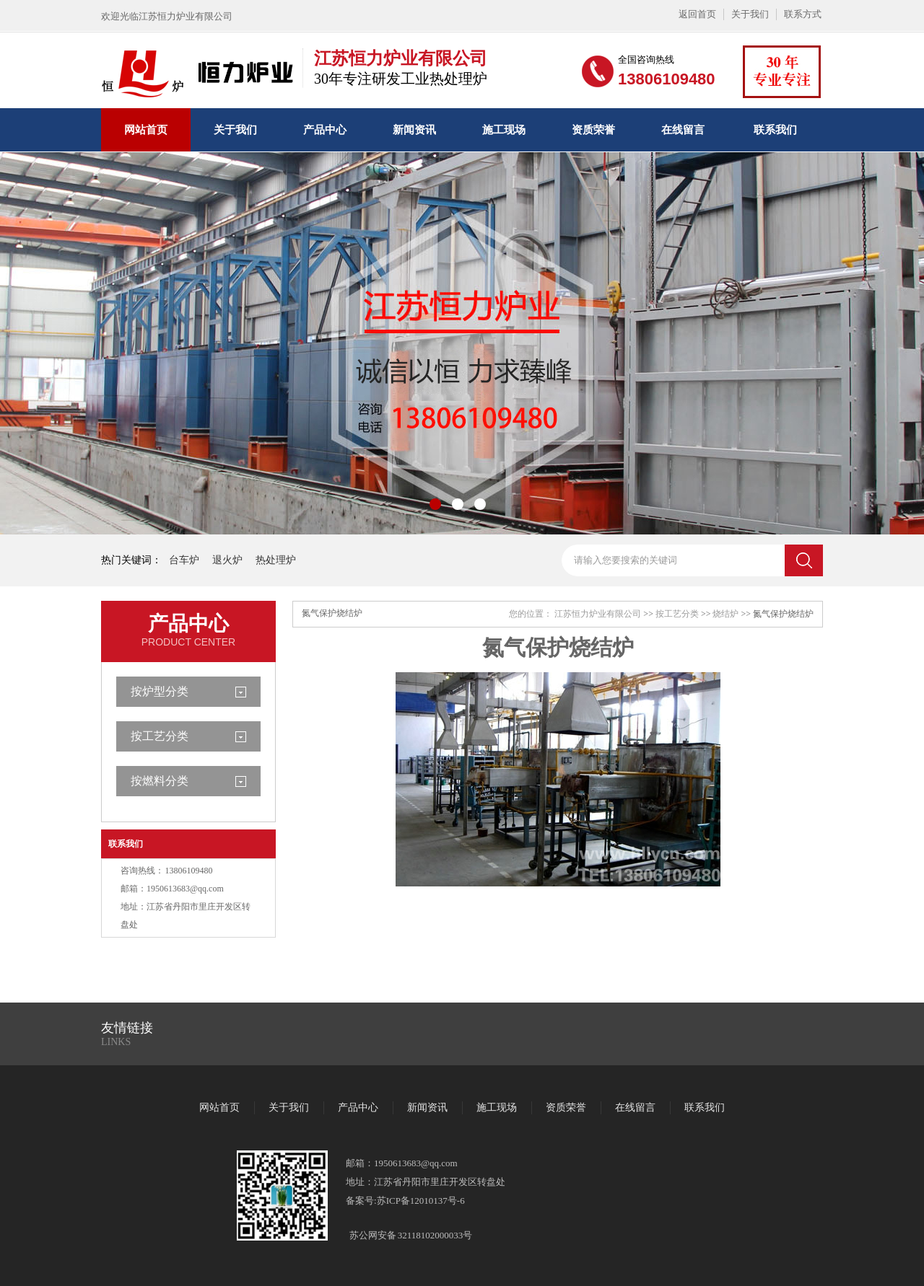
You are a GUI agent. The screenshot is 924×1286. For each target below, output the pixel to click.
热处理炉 (276, 560)
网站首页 (145, 130)
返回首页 (697, 14)
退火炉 (227, 560)
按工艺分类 (159, 736)
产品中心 (324, 130)
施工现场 (504, 130)
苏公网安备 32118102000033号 (410, 1235)
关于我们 (750, 14)
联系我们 (775, 130)
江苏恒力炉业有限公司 (597, 614)
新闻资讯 (414, 130)
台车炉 (184, 560)
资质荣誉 (593, 130)
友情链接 (127, 1028)
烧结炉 (725, 614)
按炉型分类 (159, 691)
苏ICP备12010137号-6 (421, 1200)
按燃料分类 (159, 781)
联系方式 (802, 14)
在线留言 (683, 130)
